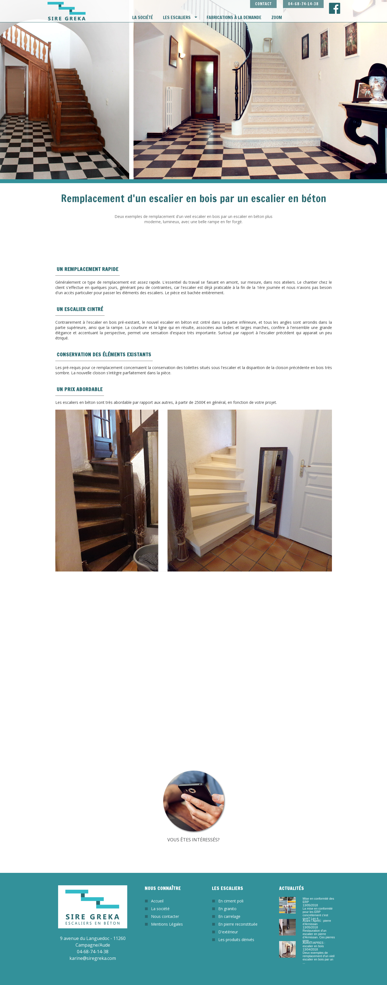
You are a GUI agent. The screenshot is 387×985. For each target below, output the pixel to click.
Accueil (157, 901)
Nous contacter (165, 916)
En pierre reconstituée (238, 924)
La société (142, 17)
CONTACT (263, 4)
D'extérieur (228, 931)
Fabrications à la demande (234, 17)
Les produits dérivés (236, 939)
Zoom (276, 17)
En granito (227, 908)
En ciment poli (230, 901)
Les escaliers (177, 17)
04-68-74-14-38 (303, 4)
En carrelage (229, 916)
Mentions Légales (167, 924)
